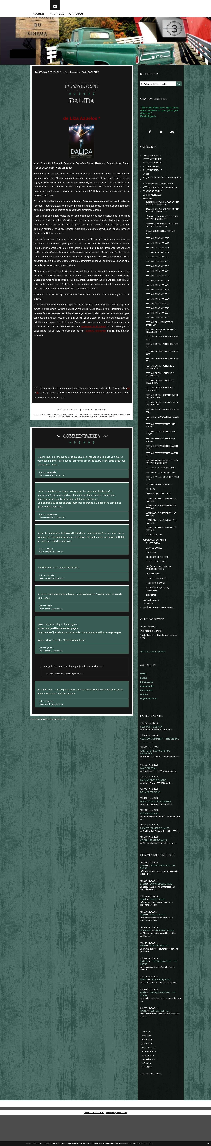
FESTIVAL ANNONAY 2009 (158, 256)
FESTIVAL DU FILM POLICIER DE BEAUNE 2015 (161, 389)
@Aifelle (144, 990)
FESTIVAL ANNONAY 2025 (158, 330)
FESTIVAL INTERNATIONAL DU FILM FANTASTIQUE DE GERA (161, 481)
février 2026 (147, 1069)
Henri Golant (146, 718)
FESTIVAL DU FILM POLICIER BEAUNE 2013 (159, 359)
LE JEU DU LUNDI (154, 599)
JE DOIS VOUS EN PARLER (155, 564)
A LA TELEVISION (154, 567)
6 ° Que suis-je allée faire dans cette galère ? (158, 183)
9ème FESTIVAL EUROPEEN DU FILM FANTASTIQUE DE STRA (161, 232)
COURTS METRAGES (153, 200)
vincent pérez (62, 420)
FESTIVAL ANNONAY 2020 (158, 310)
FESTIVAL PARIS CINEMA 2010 (160, 505)
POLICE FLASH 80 (149, 842)
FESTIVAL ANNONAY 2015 (158, 285)
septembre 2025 (150, 1089)
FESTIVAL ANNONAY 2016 (158, 290)
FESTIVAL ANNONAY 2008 (158, 251)
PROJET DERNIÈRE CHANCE (155, 857)
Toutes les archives (151, 1104)
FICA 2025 (150, 510)
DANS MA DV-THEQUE (157, 587)
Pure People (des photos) (152, 658)
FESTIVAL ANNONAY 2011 (158, 266)
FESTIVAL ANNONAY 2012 (158, 271)
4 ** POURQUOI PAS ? (153, 174)
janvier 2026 (147, 1073)
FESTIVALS (148, 204)
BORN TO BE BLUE (94, 75)
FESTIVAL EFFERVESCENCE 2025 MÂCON (161, 458)
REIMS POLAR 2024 (155, 558)
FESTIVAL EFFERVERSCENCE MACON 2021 (160, 428)
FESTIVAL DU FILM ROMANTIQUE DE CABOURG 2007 (162, 412)
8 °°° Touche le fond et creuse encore (161, 193)
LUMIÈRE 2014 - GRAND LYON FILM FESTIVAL (160, 552)
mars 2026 (147, 1065)
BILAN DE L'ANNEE (155, 572)
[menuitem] (38, 17)
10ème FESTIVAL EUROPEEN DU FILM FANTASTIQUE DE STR (162, 209)
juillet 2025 (147, 1098)
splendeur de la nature (93, 330)
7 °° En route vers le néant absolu (159, 189)
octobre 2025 (148, 1085)
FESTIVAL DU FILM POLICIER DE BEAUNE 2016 (161, 397)
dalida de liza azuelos (49, 418)
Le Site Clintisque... (149, 654)
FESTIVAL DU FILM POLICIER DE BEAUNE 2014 (161, 382)
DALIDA (82, 103)
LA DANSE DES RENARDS (153, 808)
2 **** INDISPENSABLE (154, 166)
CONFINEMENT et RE (153, 197)
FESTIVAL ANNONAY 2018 (158, 300)
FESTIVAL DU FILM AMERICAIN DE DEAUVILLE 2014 (162, 343)
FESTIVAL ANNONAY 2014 (158, 281)
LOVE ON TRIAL (148, 796)
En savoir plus (146, 1143)
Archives (57, 16)
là (37, 396)
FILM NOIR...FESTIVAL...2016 (159, 515)
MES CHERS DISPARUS (157, 609)
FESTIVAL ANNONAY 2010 (158, 261)
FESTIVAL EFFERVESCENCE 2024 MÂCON (161, 451)
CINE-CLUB (151, 577)
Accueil (39, 16)
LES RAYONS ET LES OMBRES (155, 830)
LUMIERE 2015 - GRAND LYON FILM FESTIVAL (160, 521)
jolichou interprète (95, 334)
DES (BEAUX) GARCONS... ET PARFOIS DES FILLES (159, 593)
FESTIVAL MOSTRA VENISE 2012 (161, 488)
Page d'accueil (74, 75)
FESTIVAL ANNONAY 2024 (158, 325)
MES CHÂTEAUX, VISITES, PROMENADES (158, 615)
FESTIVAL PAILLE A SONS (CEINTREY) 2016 (158, 499)
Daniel (143, 894)
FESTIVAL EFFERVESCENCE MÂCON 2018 (159, 466)
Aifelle (50, 557)
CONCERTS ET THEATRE (158, 582)
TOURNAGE (151, 622)
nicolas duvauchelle (81, 420)
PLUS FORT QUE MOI (151, 754)
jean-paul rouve (110, 418)
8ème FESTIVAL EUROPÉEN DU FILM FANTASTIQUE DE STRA (161, 224)
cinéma (112, 420)
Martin (143, 975)
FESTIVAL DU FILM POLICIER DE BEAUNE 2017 (161, 405)
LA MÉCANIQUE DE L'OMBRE (49, 75)
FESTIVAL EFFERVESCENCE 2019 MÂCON (161, 443)
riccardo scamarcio (90, 418)
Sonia (50, 617)
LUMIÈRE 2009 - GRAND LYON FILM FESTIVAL (160, 537)
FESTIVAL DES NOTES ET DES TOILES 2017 (160, 336)
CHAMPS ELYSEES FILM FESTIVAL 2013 (162, 240)
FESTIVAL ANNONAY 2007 (158, 246)
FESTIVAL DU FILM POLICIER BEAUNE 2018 (159, 366)
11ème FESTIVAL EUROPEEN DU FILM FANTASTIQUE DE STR (162, 217)
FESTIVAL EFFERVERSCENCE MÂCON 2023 (160, 435)
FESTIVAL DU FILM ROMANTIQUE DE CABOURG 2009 (162, 420)
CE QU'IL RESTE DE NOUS (153, 869)
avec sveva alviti (70, 418)
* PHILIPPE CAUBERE (153, 159)
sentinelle (52, 477)
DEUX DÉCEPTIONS (150, 820)
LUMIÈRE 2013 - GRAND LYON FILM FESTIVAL (160, 544)
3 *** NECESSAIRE (151, 170)
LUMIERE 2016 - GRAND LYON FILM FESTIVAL (160, 529)
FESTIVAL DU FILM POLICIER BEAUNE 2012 (159, 351)
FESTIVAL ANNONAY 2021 (158, 315)
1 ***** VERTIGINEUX (153, 162)
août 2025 (146, 1094)
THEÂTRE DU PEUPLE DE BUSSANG (160, 635)
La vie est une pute (152, 627)
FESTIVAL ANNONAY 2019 (158, 305)
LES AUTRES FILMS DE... (157, 604)
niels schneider (100, 420)
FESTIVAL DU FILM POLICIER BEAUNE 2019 (159, 374)
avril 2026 (146, 1061)
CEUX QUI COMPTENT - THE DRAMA (159, 766)
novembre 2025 (149, 1081)
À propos (76, 16)
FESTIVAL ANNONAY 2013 (158, 276)
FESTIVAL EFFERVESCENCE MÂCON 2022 (159, 474)
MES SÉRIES (148, 631)
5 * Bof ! (72, 413)
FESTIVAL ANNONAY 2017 (158, 295)
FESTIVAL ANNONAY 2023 (158, 320)
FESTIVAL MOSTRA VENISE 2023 (161, 493)
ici (128, 391)
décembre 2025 (149, 1077)
